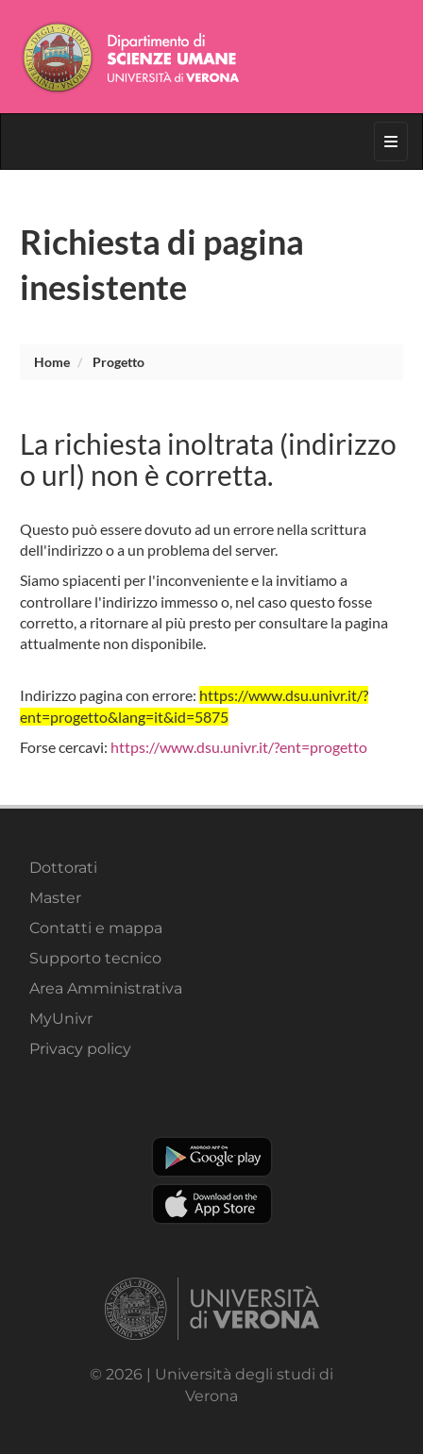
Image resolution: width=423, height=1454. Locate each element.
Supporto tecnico (95, 958)
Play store (212, 1157)
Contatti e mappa (95, 928)
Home (52, 362)
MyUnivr (61, 1019)
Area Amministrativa (105, 988)
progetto (118, 362)
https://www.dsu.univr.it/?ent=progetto (238, 747)
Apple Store (212, 1204)
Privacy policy (80, 1049)
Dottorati (63, 868)
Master (55, 898)
